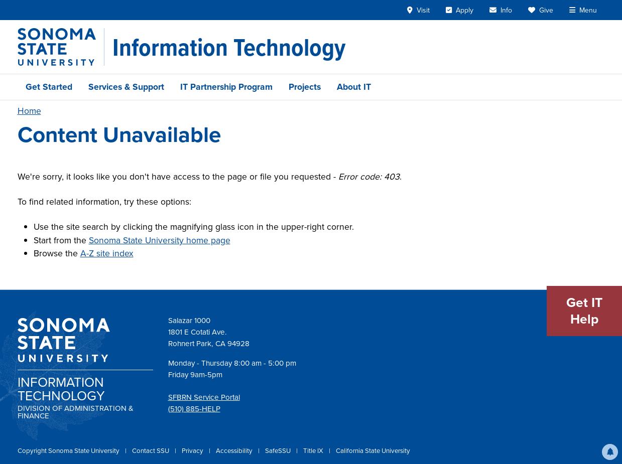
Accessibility (235, 450)
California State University (373, 450)
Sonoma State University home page (159, 240)
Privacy (193, 450)
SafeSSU (278, 450)
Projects (305, 86)
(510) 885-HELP (194, 408)
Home (29, 110)
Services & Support (126, 86)
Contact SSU (151, 450)
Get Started (49, 86)
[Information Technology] (228, 47)
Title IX (314, 450)
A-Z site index (107, 253)
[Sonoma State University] (61, 47)
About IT (354, 86)
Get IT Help (584, 311)
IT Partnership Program (226, 86)
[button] (610, 452)
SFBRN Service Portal (204, 397)
